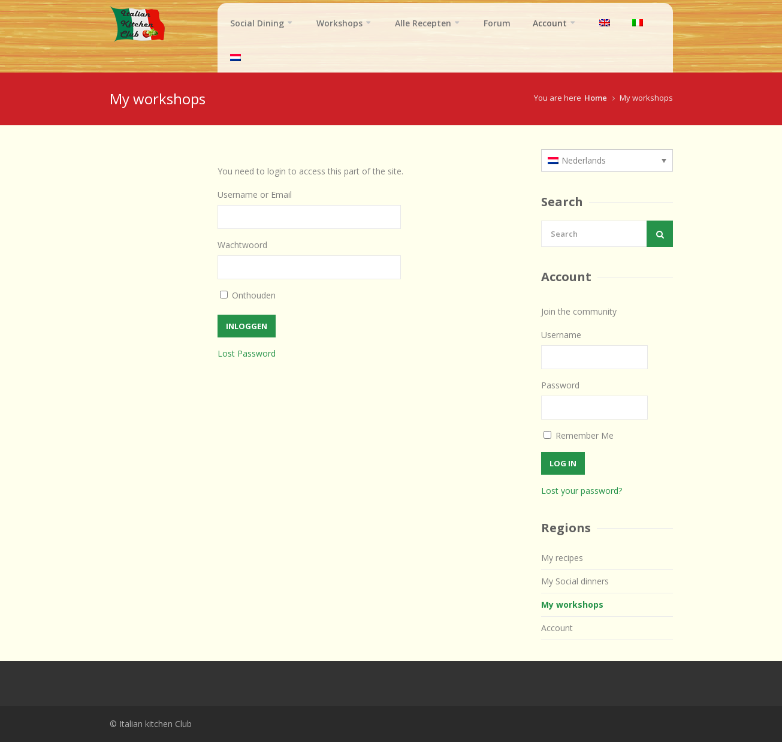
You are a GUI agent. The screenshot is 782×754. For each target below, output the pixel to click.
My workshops (572, 616)
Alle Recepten (423, 23)
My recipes (562, 570)
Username (561, 346)
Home (595, 109)
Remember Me (579, 447)
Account (550, 23)
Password (560, 397)
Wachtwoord (242, 257)
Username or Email (255, 206)
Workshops (339, 23)
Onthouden (254, 307)
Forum (497, 23)
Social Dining (257, 23)
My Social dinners (575, 593)
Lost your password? (581, 502)
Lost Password (247, 365)
